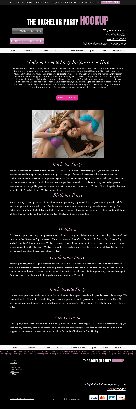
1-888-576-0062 (116, 39)
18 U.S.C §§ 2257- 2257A (22, 398)
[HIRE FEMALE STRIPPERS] (27, 41)
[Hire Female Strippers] (67, 97)
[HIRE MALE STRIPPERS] (27, 31)
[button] (46, 50)
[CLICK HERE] (110, 2)
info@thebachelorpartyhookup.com (104, 43)
